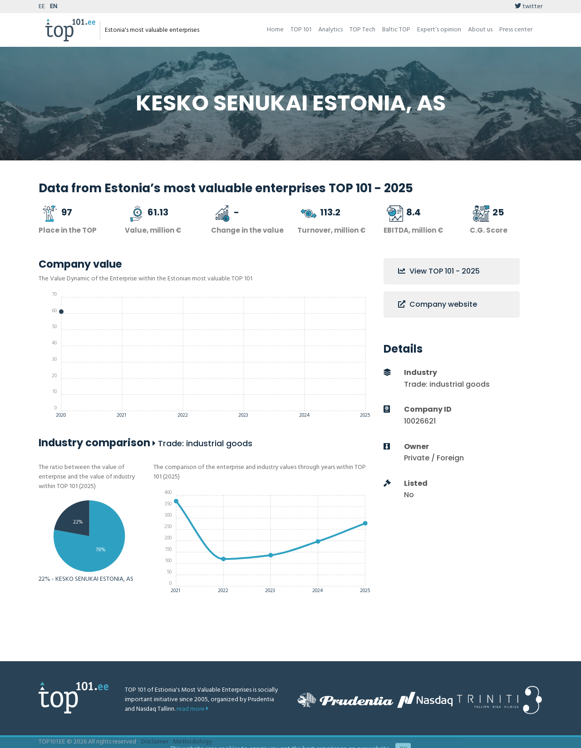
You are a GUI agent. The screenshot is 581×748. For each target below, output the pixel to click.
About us (480, 30)
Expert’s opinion (439, 30)
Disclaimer (154, 742)
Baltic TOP (396, 30)
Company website (437, 304)
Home (275, 30)
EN (53, 6)
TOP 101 (300, 30)
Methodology (192, 742)
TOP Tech (362, 30)
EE (42, 6)
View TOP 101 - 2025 (439, 271)
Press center (515, 30)
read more (192, 709)
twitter (528, 6)
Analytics (330, 30)
